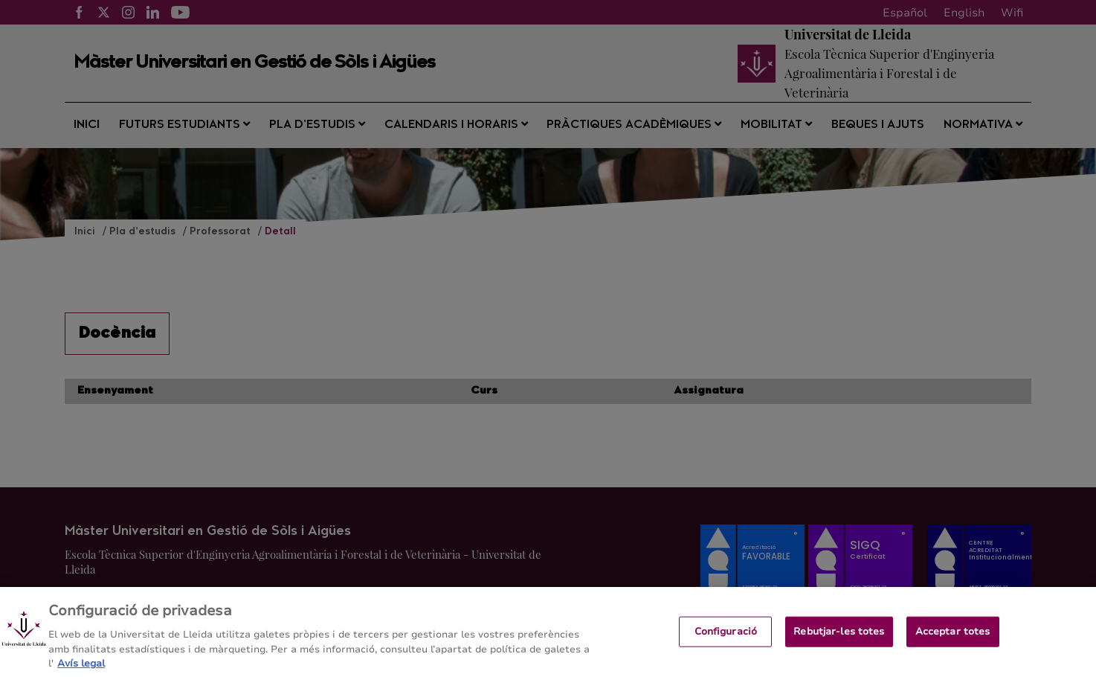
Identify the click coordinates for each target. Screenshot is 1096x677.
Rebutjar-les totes (838, 638)
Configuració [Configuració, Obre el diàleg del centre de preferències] (726, 638)
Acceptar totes (952, 638)
